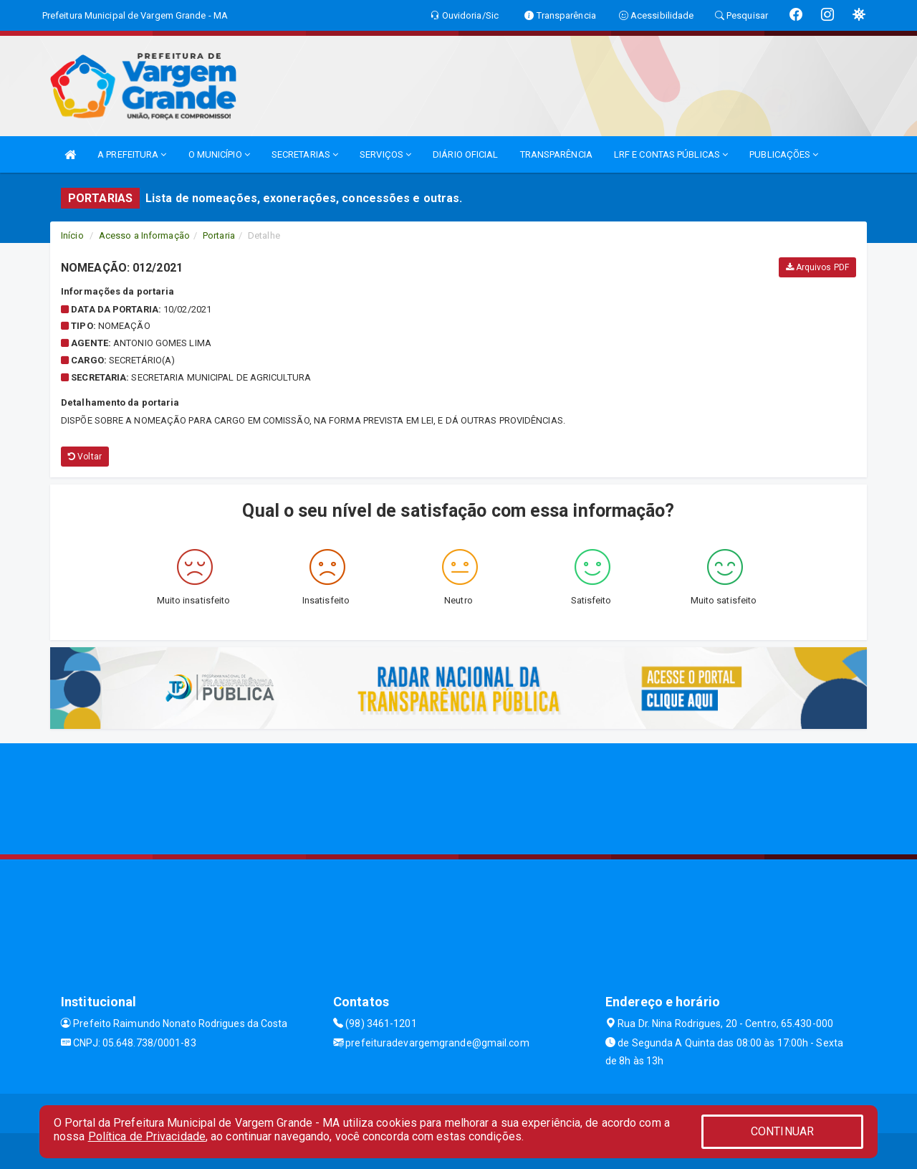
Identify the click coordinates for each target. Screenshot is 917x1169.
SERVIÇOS (385, 154)
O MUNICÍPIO (219, 154)
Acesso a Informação (144, 235)
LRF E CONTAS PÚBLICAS (671, 154)
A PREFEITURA (131, 154)
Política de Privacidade (147, 1136)
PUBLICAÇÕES (783, 154)
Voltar (85, 457)
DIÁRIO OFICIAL (465, 154)
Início (72, 235)
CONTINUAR (782, 1131)
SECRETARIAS (305, 154)
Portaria (219, 235)
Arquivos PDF (817, 267)
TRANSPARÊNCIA (556, 154)
